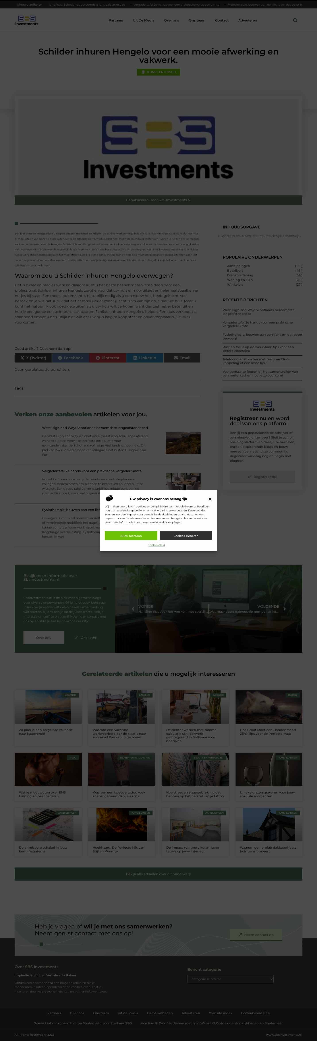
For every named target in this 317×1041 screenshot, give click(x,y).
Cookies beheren (186, 536)
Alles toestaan (131, 536)
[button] (210, 499)
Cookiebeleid (156, 545)
